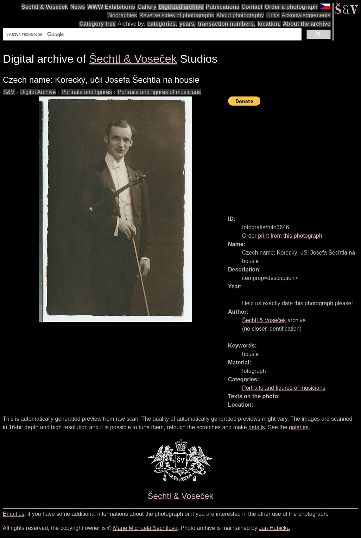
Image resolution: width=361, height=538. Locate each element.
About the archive (306, 24)
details (256, 427)
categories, (162, 24)
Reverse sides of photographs (176, 15)
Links (272, 15)
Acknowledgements (305, 15)
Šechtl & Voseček (44, 7)
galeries (299, 427)
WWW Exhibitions (111, 7)
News (77, 7)
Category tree (98, 24)
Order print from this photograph (282, 236)
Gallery (146, 7)
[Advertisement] (294, 157)
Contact (251, 7)
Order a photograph (291, 7)
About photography (240, 15)
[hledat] (151, 34)
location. (269, 24)
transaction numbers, (226, 24)
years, (187, 24)
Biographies (122, 15)
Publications (222, 7)
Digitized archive (181, 7)
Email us (13, 514)
